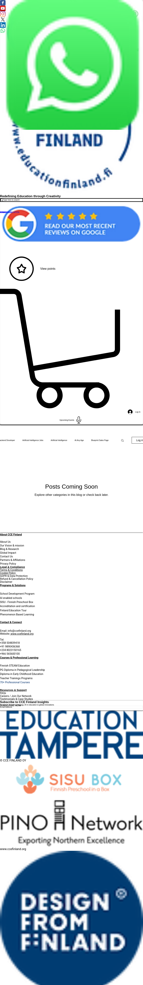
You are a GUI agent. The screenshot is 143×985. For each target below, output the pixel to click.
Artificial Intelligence (59, 440)
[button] (122, 441)
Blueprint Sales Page (100, 440)
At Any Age (79, 440)
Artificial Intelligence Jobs (32, 440)
